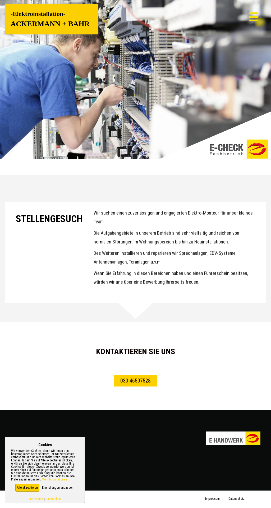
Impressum (36, 499)
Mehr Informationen (54, 479)
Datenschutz (53, 499)
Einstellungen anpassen (57, 487)
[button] (27, 488)
